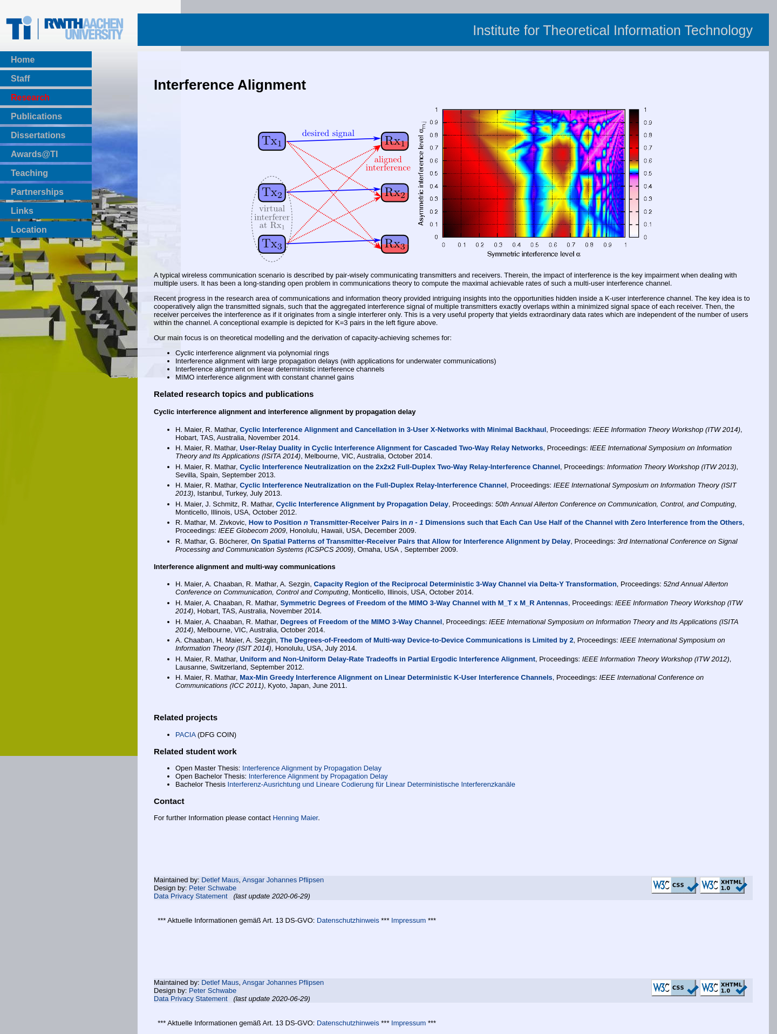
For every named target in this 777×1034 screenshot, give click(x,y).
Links (22, 210)
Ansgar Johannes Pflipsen (283, 880)
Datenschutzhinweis (348, 920)
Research (30, 97)
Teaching (29, 173)
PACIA (185, 735)
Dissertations (38, 135)
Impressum (408, 920)
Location (29, 229)
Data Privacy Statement (191, 896)
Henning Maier (295, 818)
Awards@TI (34, 154)
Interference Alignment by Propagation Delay (311, 768)
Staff (20, 78)
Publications (36, 116)
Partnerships (37, 192)
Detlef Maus (219, 880)
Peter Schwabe (212, 888)
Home (23, 59)
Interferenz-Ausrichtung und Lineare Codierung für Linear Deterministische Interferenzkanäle (371, 784)
